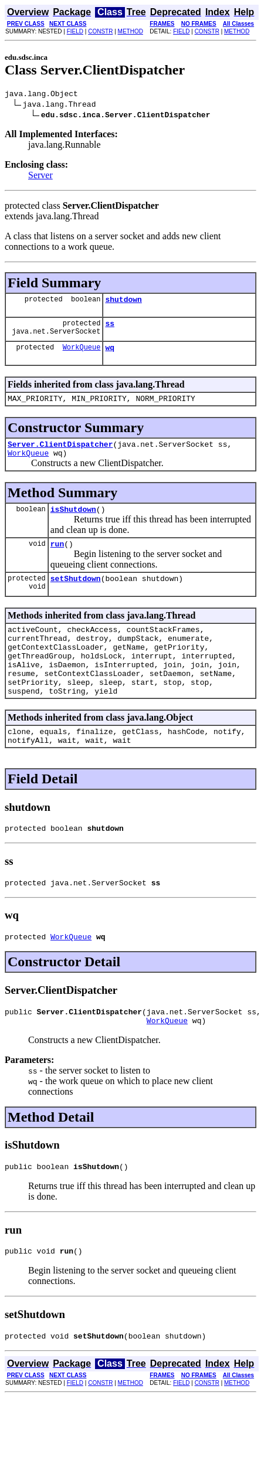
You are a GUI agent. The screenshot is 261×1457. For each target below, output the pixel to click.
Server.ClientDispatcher (60, 454)
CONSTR (100, 31)
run (57, 559)
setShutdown (75, 595)
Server (40, 177)
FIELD (75, 31)
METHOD (130, 31)
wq (109, 354)
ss (109, 328)
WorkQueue (82, 354)
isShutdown (73, 523)
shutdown (123, 302)
